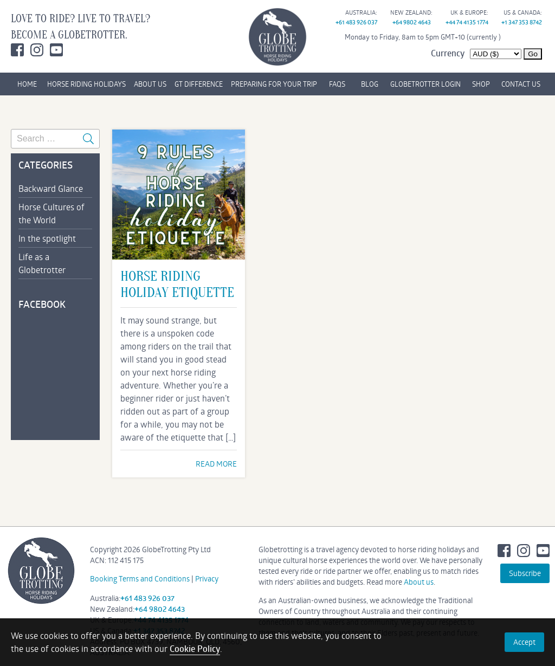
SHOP (481, 84)
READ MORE (216, 463)
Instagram (36, 49)
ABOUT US (150, 84)
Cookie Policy (195, 649)
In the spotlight (47, 238)
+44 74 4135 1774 (467, 22)
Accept (524, 642)
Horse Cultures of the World (51, 213)
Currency (447, 53)
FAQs (337, 84)
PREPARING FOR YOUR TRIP (274, 84)
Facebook (17, 49)
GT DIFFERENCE (199, 84)
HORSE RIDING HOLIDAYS (86, 84)
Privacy (206, 578)
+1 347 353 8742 (521, 22)
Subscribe (525, 573)
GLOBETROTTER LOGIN (425, 84)
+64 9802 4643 (411, 22)
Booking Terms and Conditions (140, 578)
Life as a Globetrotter (42, 263)
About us (419, 582)
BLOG (369, 84)
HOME (27, 84)
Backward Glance (50, 188)
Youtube (56, 49)
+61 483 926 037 (356, 22)
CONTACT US (520, 84)
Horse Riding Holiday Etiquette (177, 284)
